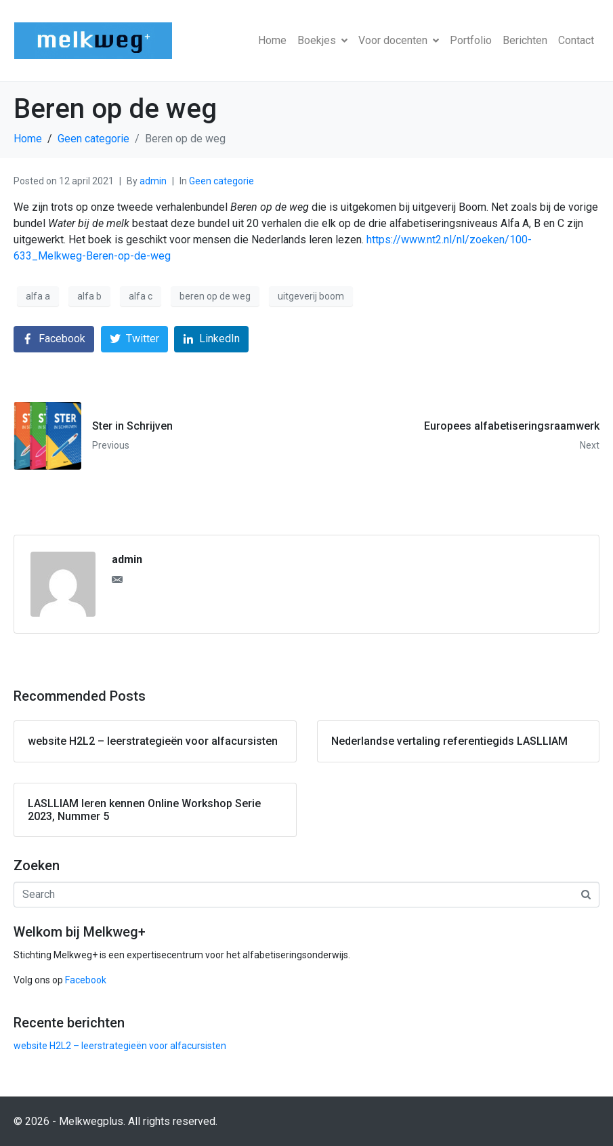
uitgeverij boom (311, 296)
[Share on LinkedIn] (211, 339)
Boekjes (322, 40)
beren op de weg (215, 296)
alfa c (140, 296)
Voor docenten (398, 40)
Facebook (85, 980)
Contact (576, 40)
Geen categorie (221, 181)
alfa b (89, 296)
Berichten (525, 40)
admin (153, 181)
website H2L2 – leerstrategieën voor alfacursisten (120, 1045)
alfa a (38, 296)
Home (272, 40)
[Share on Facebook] (54, 339)
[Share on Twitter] (134, 339)
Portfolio (471, 40)
